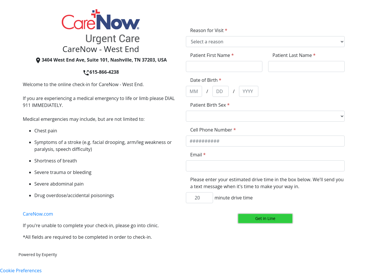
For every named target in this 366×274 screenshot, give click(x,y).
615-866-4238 (101, 72)
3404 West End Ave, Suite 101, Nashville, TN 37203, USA (101, 60)
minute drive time (233, 198)
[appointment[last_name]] (306, 66)
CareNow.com (38, 214)
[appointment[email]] (265, 165)
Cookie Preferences (21, 270)
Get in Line (265, 218)
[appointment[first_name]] (224, 66)
